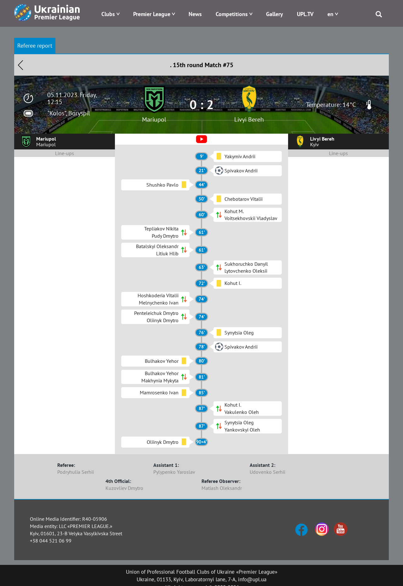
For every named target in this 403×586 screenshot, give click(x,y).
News (195, 14)
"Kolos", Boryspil (68, 113)
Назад (20, 65)
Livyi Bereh (249, 119)
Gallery (274, 14)
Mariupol (154, 119)
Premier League (151, 14)
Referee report (34, 45)
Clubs (108, 14)
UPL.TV (305, 14)
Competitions (232, 14)
